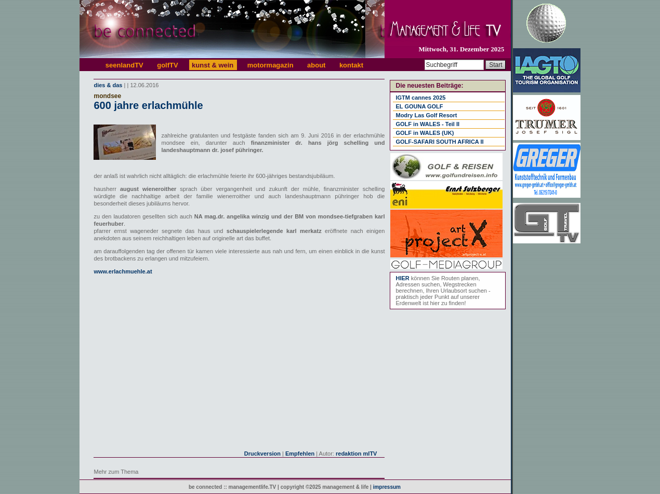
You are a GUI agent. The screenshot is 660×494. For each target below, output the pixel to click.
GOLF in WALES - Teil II (427, 124)
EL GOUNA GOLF (419, 106)
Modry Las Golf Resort (426, 115)
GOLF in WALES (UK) (424, 133)
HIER (402, 278)
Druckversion (262, 453)
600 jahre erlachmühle (148, 105)
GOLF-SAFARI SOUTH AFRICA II (439, 142)
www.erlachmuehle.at (123, 271)
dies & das (108, 85)
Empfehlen (299, 453)
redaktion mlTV (356, 453)
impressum (387, 487)
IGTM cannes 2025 (420, 97)
